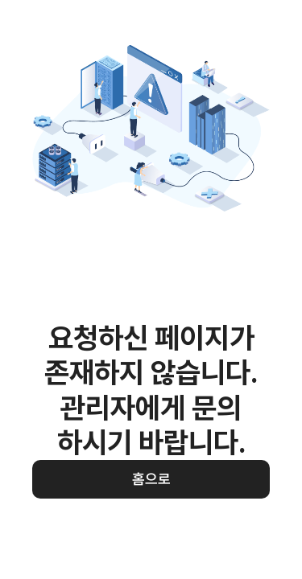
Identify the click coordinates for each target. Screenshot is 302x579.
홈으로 (151, 478)
